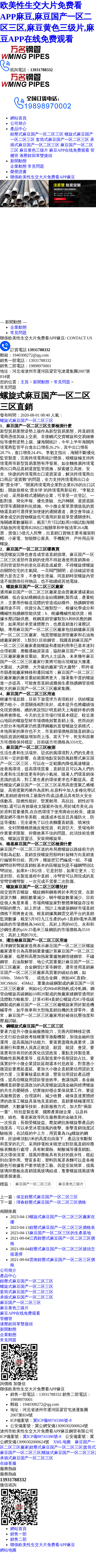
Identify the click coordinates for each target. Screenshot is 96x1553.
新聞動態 (18, 161)
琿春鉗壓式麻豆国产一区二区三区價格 (51, 1202)
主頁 (24, 382)
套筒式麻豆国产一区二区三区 (62, 139)
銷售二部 (18, 1539)
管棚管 (6, 1318)
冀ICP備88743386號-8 (52, 1420)
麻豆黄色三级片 (33, 150)
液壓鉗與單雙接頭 (35, 155)
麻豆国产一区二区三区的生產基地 (60, 1233)
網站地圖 (8, 1550)
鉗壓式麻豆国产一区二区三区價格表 (62, 1227)
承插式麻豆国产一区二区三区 (26, 1297)
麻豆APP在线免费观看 (69, 150)
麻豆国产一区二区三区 (33, 1184)
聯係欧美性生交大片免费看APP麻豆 (42, 177)
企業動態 (18, 166)
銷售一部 (18, 1534)
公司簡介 (18, 123)
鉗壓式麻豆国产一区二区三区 (36, 134)
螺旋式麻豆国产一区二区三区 (26, 420)
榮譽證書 (18, 171)
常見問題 (36, 166)
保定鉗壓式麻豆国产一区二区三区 (47, 1197)
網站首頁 (18, 118)
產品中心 (18, 129)
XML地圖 (62, 1442)
